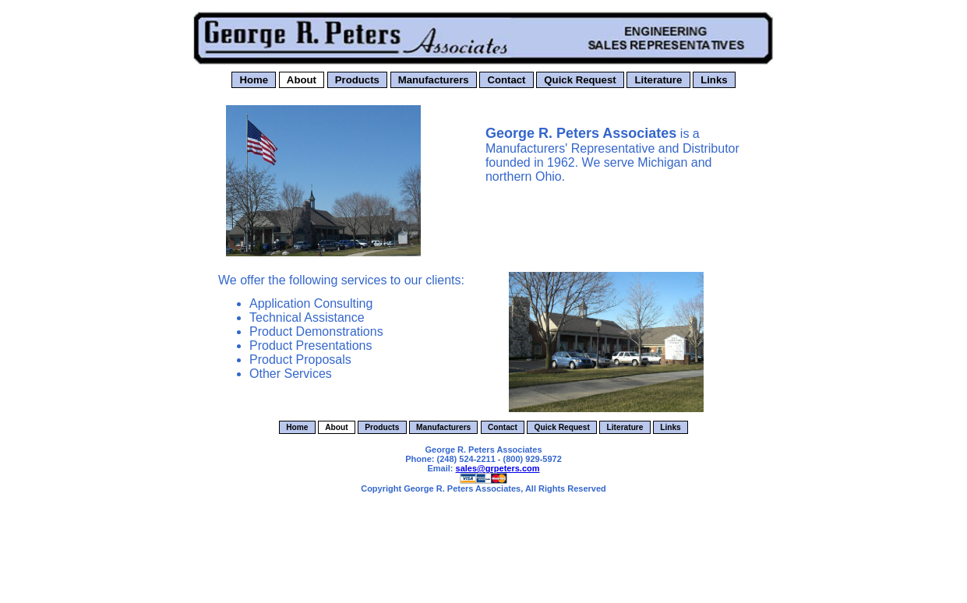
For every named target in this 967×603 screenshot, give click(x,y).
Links (714, 80)
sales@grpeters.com (498, 468)
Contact (506, 80)
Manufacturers (433, 80)
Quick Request (580, 80)
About (301, 80)
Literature (658, 80)
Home (253, 80)
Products (357, 80)
